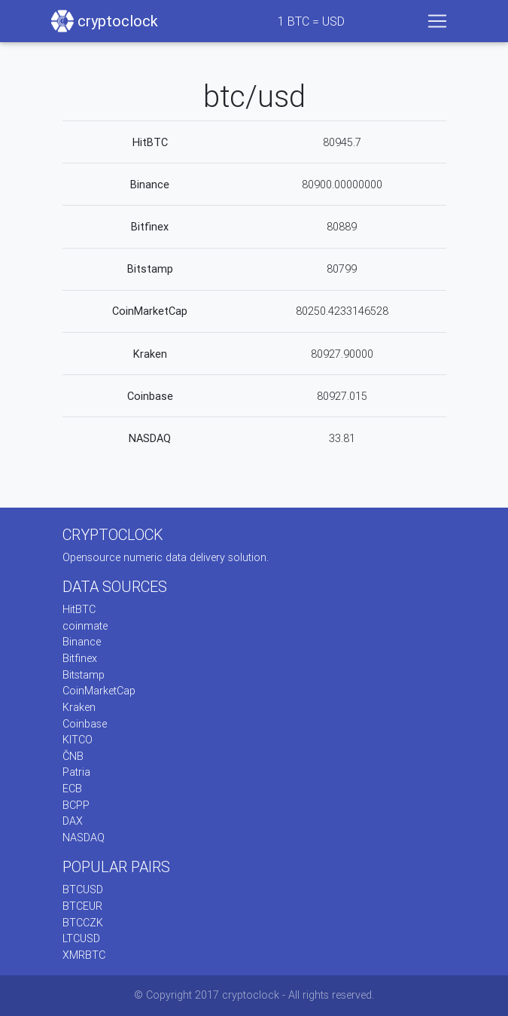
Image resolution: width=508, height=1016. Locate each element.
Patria (76, 772)
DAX (72, 821)
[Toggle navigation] (437, 21)
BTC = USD (311, 21)
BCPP (76, 805)
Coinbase (150, 396)
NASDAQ (150, 438)
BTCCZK (82, 922)
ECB (72, 788)
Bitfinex (150, 226)
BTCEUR (82, 906)
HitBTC (150, 142)
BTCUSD (82, 889)
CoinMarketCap (149, 311)
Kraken (150, 354)
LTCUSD (81, 938)
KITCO (77, 739)
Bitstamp (150, 269)
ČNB (73, 756)
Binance (149, 184)
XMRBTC (83, 955)
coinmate (85, 626)
